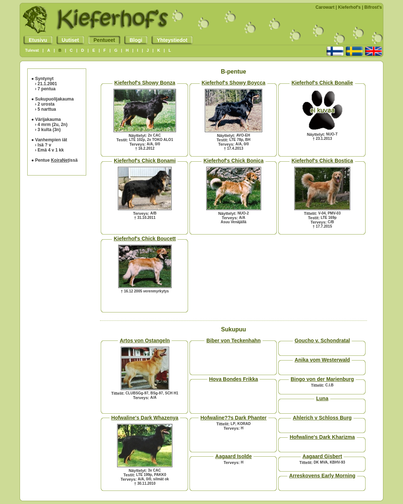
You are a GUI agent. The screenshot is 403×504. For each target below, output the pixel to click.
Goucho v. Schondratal (322, 340)
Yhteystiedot (169, 40)
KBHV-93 (337, 462)
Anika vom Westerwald (322, 360)
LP (233, 424)
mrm (46, 124)
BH (247, 140)
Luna (322, 398)
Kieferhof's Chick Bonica (233, 161)
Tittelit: (310, 213)
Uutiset (67, 40)
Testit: (122, 140)
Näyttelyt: (138, 135)
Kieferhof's (349, 7)
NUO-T (332, 134)
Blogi (133, 40)
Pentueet (101, 40)
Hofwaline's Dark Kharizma (322, 437)
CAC (157, 135)
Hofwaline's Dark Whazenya (145, 418)
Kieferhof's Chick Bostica (322, 161)
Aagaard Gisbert (322, 456)
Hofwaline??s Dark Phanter (233, 418)
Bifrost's (373, 7)
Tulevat (32, 50)
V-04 (322, 213)
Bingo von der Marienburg (322, 379)
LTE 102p (137, 140)
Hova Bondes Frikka (233, 379)
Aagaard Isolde (233, 456)
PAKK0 (160, 475)
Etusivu (35, 40)
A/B (153, 213)
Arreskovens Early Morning (322, 476)
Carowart (325, 7)
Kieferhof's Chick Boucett (145, 238)
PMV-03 (334, 213)
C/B (331, 222)
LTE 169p (329, 218)
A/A (150, 144)
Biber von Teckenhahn (233, 340)
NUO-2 (243, 213)
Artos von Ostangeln (145, 340)
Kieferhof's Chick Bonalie (322, 83)
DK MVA (321, 462)
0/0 (157, 144)
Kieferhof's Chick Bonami (145, 161)
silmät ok (161, 479)
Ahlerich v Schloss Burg (322, 418)
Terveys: (137, 144)
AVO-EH (243, 135)
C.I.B (329, 385)
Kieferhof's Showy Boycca (233, 83)
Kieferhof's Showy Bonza (144, 83)
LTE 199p (144, 475)
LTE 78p (236, 140)
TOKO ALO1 (162, 140)
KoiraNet (60, 160)
